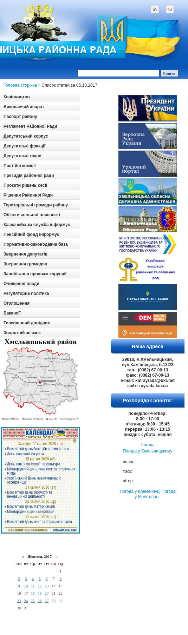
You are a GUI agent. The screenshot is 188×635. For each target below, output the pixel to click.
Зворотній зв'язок (22, 332)
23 (19, 600)
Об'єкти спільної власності (32, 214)
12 (39, 586)
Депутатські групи (22, 155)
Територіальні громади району (36, 205)
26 (39, 600)
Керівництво (17, 96)
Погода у (148, 451)
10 (26, 586)
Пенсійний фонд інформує (31, 234)
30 (19, 608)
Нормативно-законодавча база (36, 244)
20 (46, 593)
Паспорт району (20, 116)
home (154, 9)
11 (33, 586)
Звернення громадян (25, 264)
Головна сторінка (20, 85)
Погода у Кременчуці (140, 491)
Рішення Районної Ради (28, 195)
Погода (148, 444)
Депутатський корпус (26, 136)
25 (33, 600)
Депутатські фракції (24, 146)
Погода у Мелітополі (155, 494)
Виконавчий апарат (24, 106)
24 (26, 600)
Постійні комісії (20, 165)
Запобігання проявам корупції (35, 273)
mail (170, 9)
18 (33, 593)
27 (46, 600)
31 (26, 608)
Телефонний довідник (27, 322)
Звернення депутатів (25, 254)
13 (46, 586)
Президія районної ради (29, 175)
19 (39, 593)
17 (26, 593)
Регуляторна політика (26, 293)
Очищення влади (21, 283)
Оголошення (17, 303)
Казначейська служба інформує (37, 224)
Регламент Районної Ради (30, 126)
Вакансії (12, 313)
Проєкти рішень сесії (25, 185)
